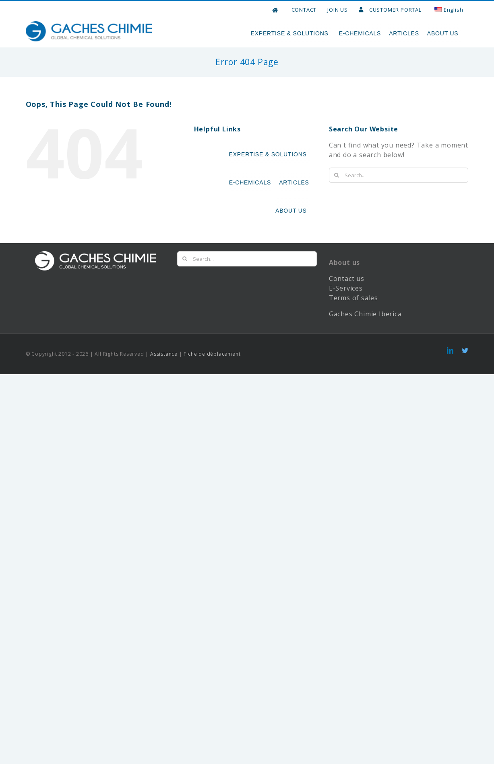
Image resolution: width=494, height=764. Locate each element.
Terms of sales (353, 315)
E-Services (346, 305)
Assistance (164, 371)
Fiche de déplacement (212, 371)
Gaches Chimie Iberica (366, 331)
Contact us (346, 295)
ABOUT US (444, 33)
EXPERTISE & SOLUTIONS (291, 33)
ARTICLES (404, 33)
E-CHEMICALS (360, 33)
